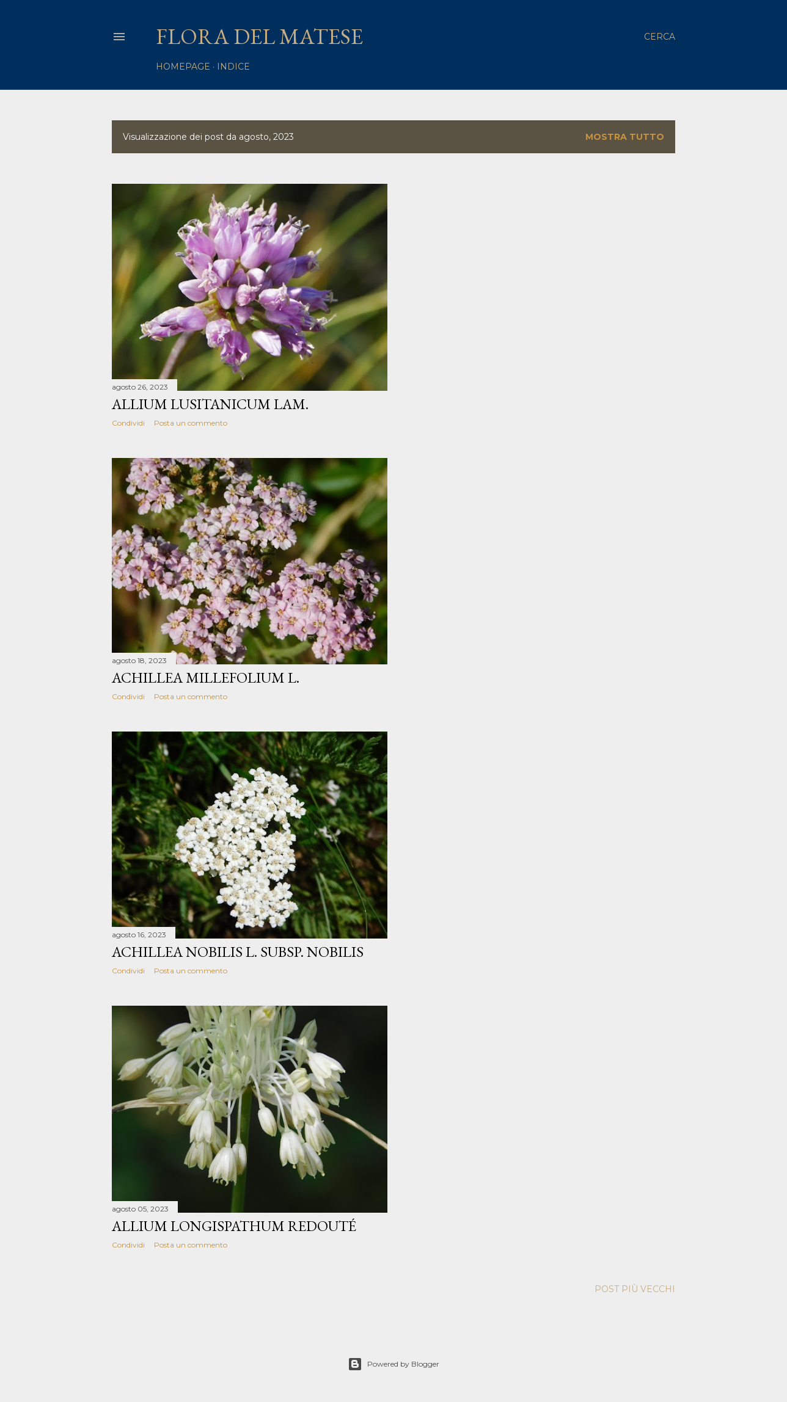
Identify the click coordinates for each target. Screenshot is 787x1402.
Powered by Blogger (393, 1364)
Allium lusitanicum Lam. (210, 403)
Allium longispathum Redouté (234, 1225)
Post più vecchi (635, 1289)
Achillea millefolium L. (205, 677)
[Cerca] (659, 36)
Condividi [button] (128, 422)
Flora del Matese (259, 36)
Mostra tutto (624, 136)
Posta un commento (190, 422)
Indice (233, 66)
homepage (183, 66)
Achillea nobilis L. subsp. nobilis (238, 951)
